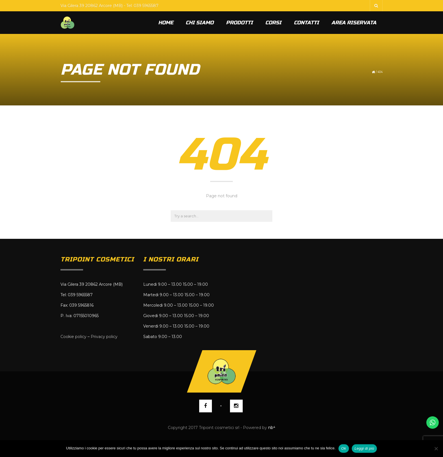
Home (165, 23)
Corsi (273, 23)
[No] (436, 448)
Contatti (306, 23)
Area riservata (353, 23)
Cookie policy (73, 336)
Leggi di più (364, 448)
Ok (343, 448)
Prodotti (239, 23)
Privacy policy (104, 336)
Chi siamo (200, 23)
